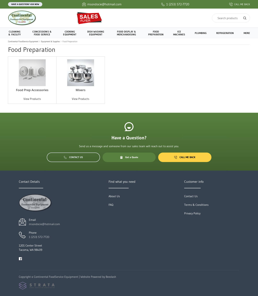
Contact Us (73, 157)
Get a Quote (129, 157)
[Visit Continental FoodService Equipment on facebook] (20, 258)
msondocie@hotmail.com (44, 224)
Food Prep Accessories (32, 90)
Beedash (111, 276)
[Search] (231, 18)
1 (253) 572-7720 (39, 237)
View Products (32, 99)
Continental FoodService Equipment (23, 41)
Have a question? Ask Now (25, 4)
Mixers (80, 90)
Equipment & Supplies (50, 41)
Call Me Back (184, 157)
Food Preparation (70, 41)
